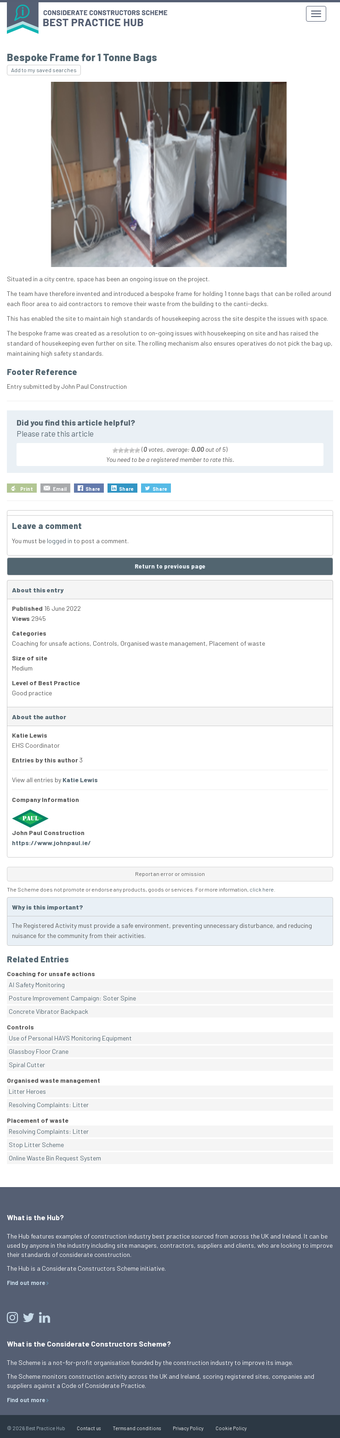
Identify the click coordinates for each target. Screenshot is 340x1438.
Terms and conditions (137, 1428)
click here (261, 889)
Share (92, 489)
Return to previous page (170, 566)
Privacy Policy (188, 1428)
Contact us (89, 1428)
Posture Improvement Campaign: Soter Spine (72, 998)
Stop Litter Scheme (36, 1144)
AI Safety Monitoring (37, 985)
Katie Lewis (80, 780)
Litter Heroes (27, 1091)
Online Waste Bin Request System (55, 1158)
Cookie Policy (231, 1428)
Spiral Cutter (27, 1065)
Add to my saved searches (44, 70)
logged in (59, 541)
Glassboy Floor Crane (38, 1051)
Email (60, 489)
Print (26, 489)
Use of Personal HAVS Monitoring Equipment (70, 1038)
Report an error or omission (170, 873)
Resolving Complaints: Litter (49, 1104)
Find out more (26, 1282)
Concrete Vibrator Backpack (48, 1011)
